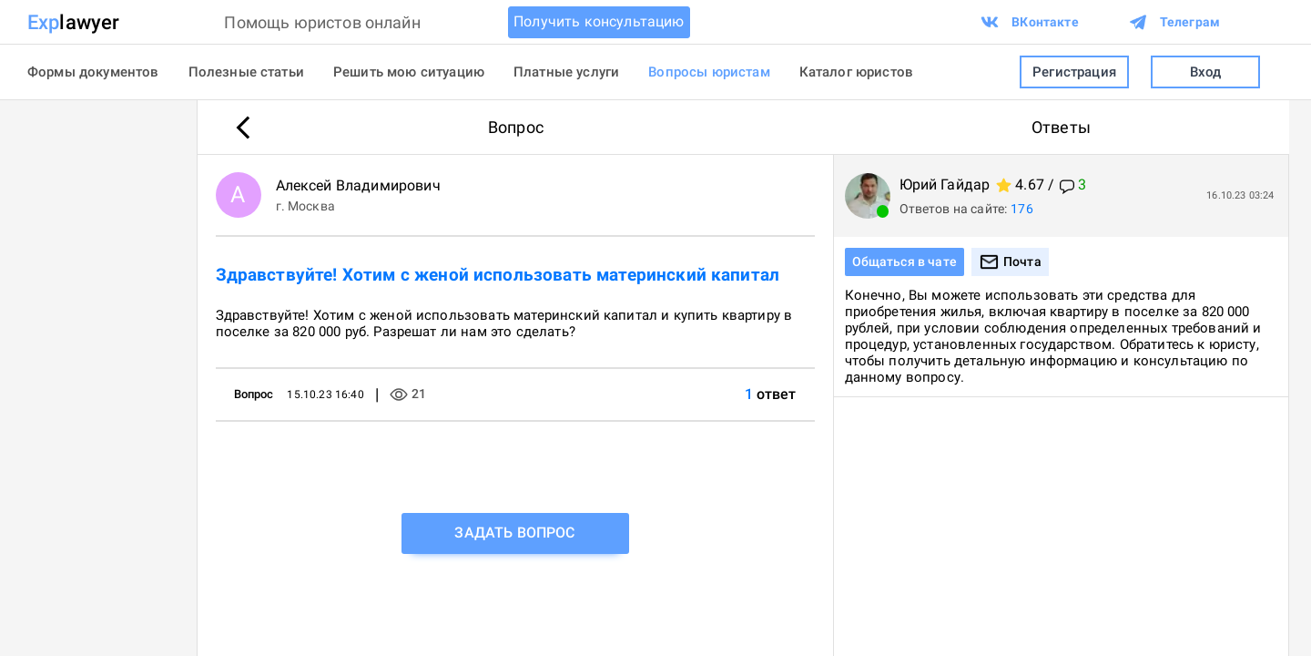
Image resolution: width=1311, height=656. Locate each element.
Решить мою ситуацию (408, 72)
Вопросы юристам (708, 72)
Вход (1205, 72)
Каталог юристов (856, 72)
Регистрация (1074, 72)
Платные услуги (566, 72)
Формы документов (93, 72)
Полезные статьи (246, 72)
